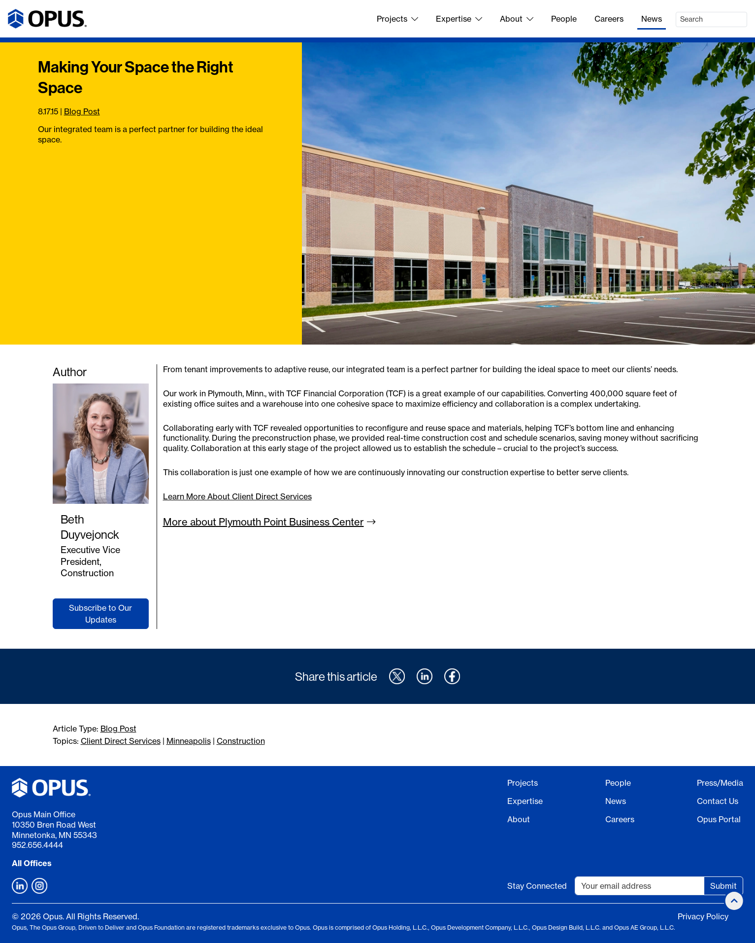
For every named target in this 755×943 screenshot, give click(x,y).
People (564, 19)
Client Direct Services (121, 741)
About (516, 19)
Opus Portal (719, 819)
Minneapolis (188, 741)
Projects (397, 19)
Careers (609, 19)
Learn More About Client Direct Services (237, 496)
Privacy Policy (703, 916)
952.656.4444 (37, 845)
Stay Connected (537, 886)
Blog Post (82, 111)
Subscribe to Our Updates (100, 614)
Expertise (459, 19)
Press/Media (720, 783)
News (651, 19)
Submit (723, 886)
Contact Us (717, 801)
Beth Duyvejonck (90, 527)
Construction (241, 741)
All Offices (32, 863)
